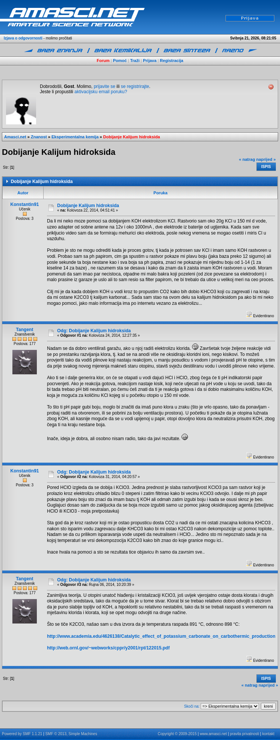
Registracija (171, 60)
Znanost (39, 137)
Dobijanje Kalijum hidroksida (131, 137)
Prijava (149, 60)
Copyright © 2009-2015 (177, 734)
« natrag (247, 159)
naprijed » (266, 159)
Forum (103, 60)
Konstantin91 (25, 204)
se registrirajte (135, 86)
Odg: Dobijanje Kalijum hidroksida (94, 330)
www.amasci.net (213, 734)
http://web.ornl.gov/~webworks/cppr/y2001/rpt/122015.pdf (108, 648)
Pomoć (120, 60)
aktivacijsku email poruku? (100, 91)
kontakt (268, 734)
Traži (134, 60)
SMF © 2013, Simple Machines (71, 734)
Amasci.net (15, 137)
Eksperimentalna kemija (74, 137)
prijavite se (104, 86)
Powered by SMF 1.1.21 (22, 734)
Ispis (266, 167)
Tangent (24, 329)
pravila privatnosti (244, 734)
